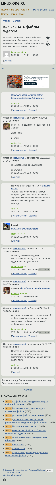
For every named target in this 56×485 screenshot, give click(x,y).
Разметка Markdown (37, 470)
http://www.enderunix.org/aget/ (35, 288)
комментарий (19, 118)
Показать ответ (19, 110)
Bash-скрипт (18, 444)
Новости (5, 9)
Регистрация (40, 9)
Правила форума (20, 470)
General (17, 21)
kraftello (15, 234)
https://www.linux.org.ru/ (12, 475)
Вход (51, 9)
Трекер (13, 14)
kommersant (17, 52)
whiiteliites (16, 143)
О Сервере (7, 470)
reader (14, 103)
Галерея (15, 9)
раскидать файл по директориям (28, 415)
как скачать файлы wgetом (21, 28)
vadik (13, 209)
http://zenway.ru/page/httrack (24, 229)
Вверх (49, 470)
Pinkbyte (15, 293)
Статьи (25, 9)
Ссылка (7, 61)
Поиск (21, 14)
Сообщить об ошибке (11, 472)
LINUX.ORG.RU (13, 3)
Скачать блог (18, 448)
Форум (4, 14)
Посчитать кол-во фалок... (25, 426)
